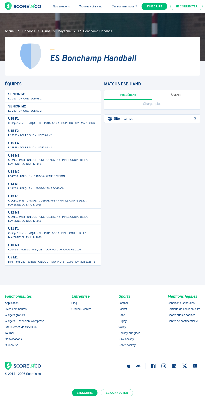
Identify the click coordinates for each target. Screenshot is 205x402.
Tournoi (9, 333)
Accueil (10, 31)
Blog (74, 303)
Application (12, 303)
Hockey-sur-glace (129, 333)
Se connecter (186, 6)
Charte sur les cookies (181, 315)
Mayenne (64, 31)
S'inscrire (154, 6)
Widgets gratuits (15, 315)
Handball (28, 31)
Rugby (123, 321)
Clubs (46, 31)
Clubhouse (11, 345)
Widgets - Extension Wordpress (24, 321)
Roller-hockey (127, 345)
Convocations (13, 339)
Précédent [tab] (128, 96)
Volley (122, 327)
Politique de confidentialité (184, 309)
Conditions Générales (181, 303)
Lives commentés (16, 309)
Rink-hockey (126, 339)
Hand (122, 315)
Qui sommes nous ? (124, 6)
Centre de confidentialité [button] (183, 321)
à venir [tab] (176, 94)
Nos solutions (61, 6)
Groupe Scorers (81, 309)
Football (124, 303)
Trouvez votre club (90, 6)
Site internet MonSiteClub (21, 327)
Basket (123, 309)
